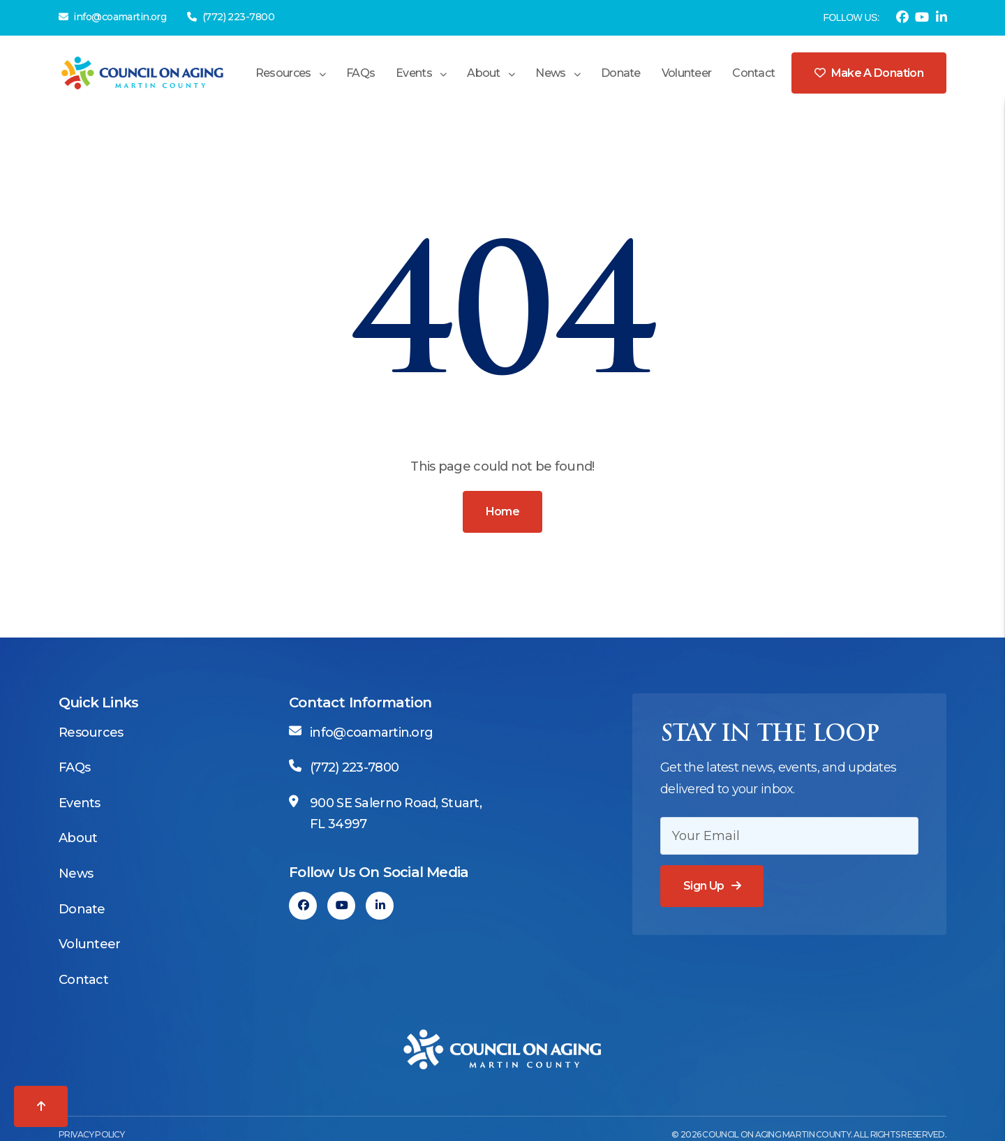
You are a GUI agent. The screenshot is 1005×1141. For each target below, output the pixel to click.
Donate (621, 73)
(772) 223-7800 (230, 16)
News (550, 73)
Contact (753, 73)
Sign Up (703, 885)
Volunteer (687, 73)
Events (414, 73)
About (483, 73)
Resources (283, 73)
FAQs (360, 73)
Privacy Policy (91, 1134)
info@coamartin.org (112, 16)
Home (502, 511)
